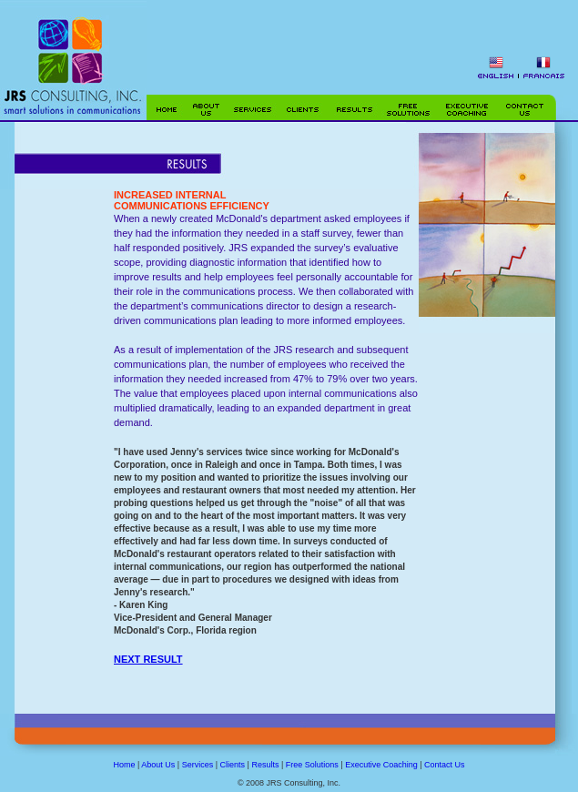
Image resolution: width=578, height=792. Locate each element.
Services (198, 764)
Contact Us (444, 764)
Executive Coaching (381, 764)
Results (265, 764)
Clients (233, 764)
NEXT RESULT (148, 659)
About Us (158, 764)
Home (124, 764)
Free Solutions (312, 764)
